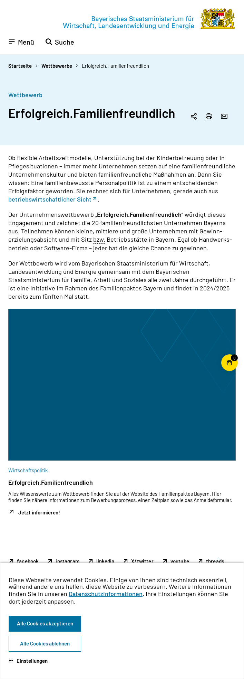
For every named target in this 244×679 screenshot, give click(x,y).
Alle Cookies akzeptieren (45, 623)
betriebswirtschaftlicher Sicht (49, 199)
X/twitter (142, 561)
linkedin (105, 561)
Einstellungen (28, 661)
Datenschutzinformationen (106, 593)
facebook (28, 561)
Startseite (20, 66)
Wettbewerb (25, 95)
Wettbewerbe (56, 66)
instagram (67, 561)
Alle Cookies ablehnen (45, 643)
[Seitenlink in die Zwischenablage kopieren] (193, 117)
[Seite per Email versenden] (224, 117)
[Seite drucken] (208, 117)
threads (215, 561)
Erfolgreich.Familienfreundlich (115, 66)
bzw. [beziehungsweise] (99, 239)
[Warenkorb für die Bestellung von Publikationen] (229, 371)
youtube (179, 561)
